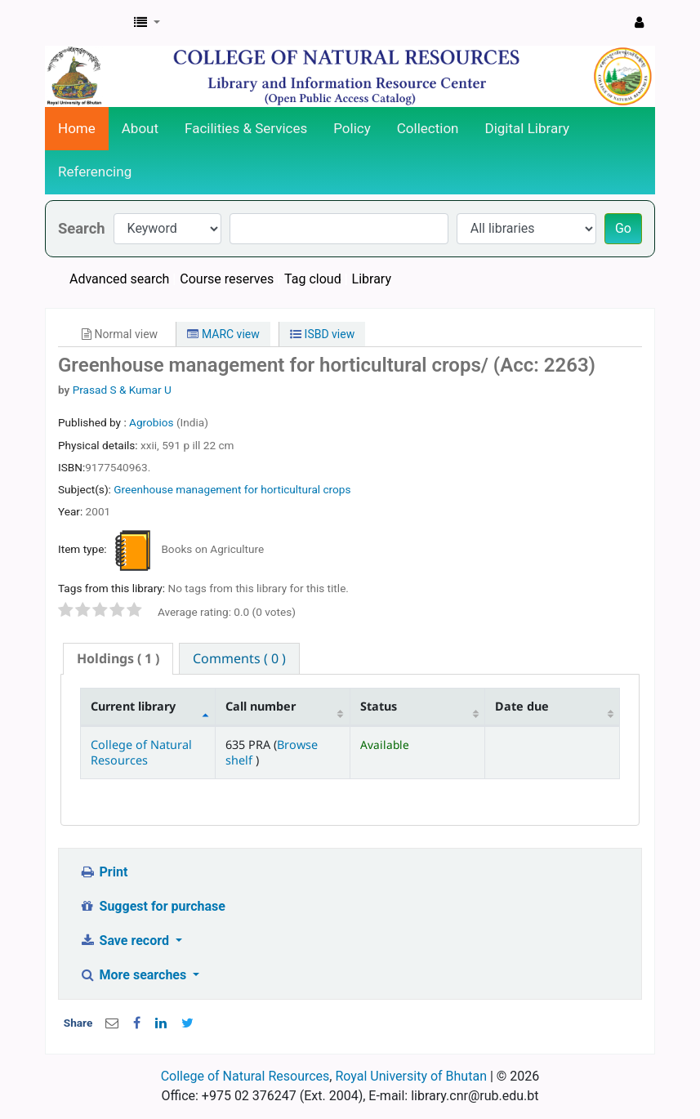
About (140, 128)
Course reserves (227, 279)
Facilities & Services (246, 128)
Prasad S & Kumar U (122, 389)
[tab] (118, 659)
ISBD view (322, 334)
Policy (352, 128)
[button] (147, 23)
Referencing (95, 171)
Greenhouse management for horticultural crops (232, 489)
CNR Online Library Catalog (86, 23)
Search (81, 228)
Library (371, 279)
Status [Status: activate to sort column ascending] (378, 706)
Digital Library (527, 128)
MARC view (223, 334)
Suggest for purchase (152, 906)
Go (623, 228)
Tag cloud (312, 279)
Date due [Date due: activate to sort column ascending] (522, 706)
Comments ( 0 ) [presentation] (239, 658)
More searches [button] (134, 975)
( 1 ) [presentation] (118, 658)
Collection (428, 128)
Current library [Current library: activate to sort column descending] (133, 706)
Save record (125, 940)
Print (103, 872)
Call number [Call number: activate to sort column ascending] (260, 706)
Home (77, 128)
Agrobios (152, 422)
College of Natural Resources (141, 752)
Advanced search (119, 279)
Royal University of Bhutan (411, 1076)
